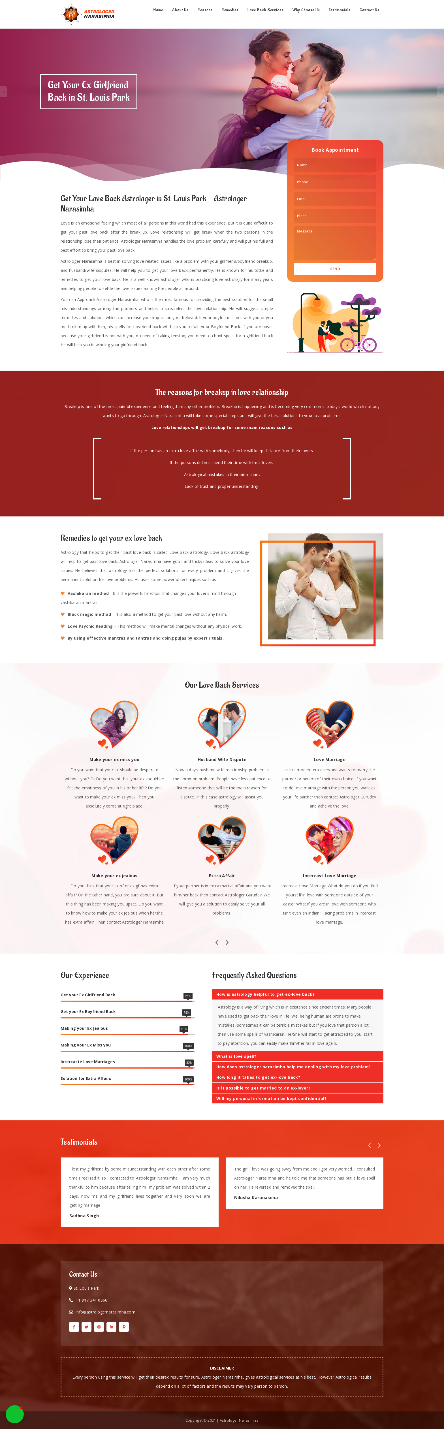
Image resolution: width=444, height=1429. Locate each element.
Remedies (230, 10)
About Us (180, 10)
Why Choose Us (306, 10)
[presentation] (217, 941)
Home (158, 10)
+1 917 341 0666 (91, 1300)
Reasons (205, 10)
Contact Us (369, 10)
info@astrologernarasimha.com (105, 1312)
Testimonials (340, 10)
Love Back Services (265, 10)
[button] (15, 1414)
